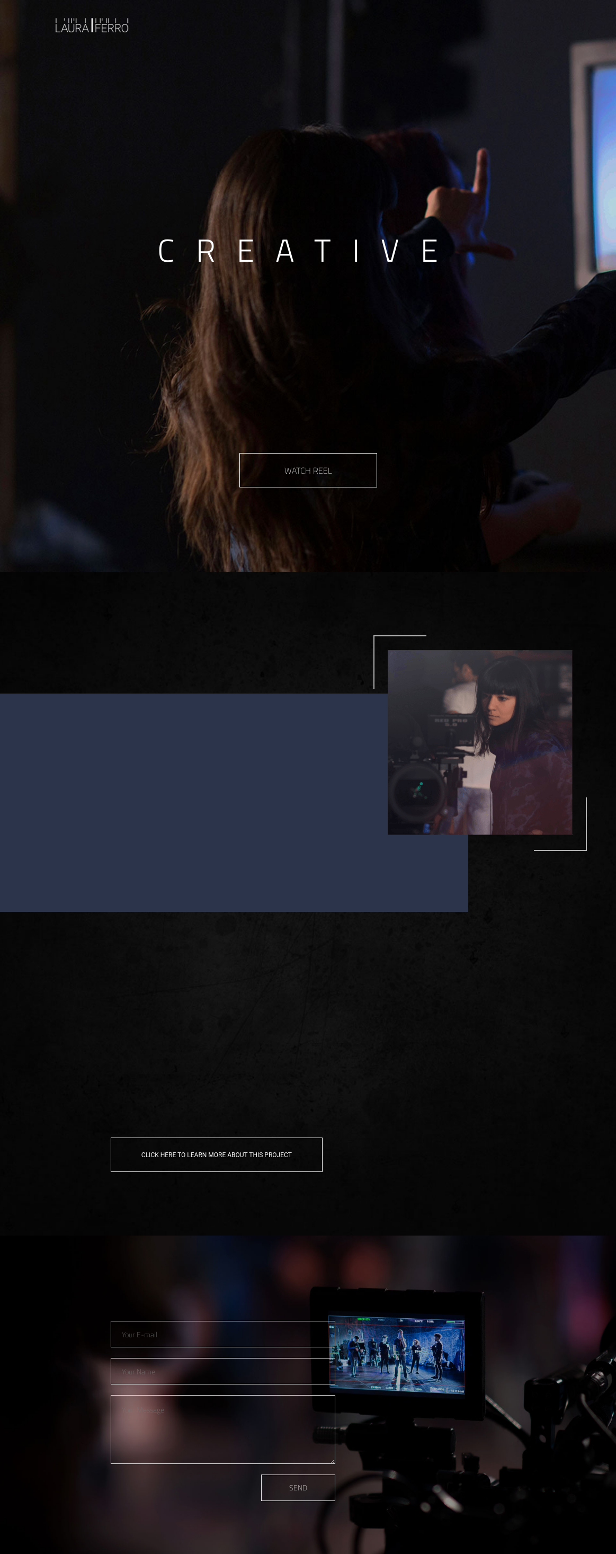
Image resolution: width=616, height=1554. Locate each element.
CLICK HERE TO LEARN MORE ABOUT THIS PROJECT (216, 1155)
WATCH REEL (308, 470)
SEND (298, 1487)
